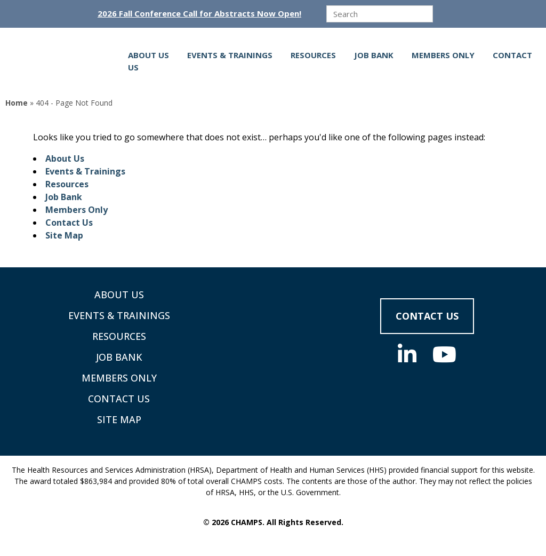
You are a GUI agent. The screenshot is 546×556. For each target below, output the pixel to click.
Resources (313, 55)
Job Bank (374, 55)
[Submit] (443, 14)
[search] (379, 13)
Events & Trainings (229, 55)
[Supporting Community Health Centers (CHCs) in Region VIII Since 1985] (66, 61)
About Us (148, 55)
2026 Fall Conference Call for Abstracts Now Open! (199, 14)
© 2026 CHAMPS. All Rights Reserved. (273, 522)
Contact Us (69, 222)
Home (16, 103)
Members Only (443, 55)
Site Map (64, 235)
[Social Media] (407, 354)
